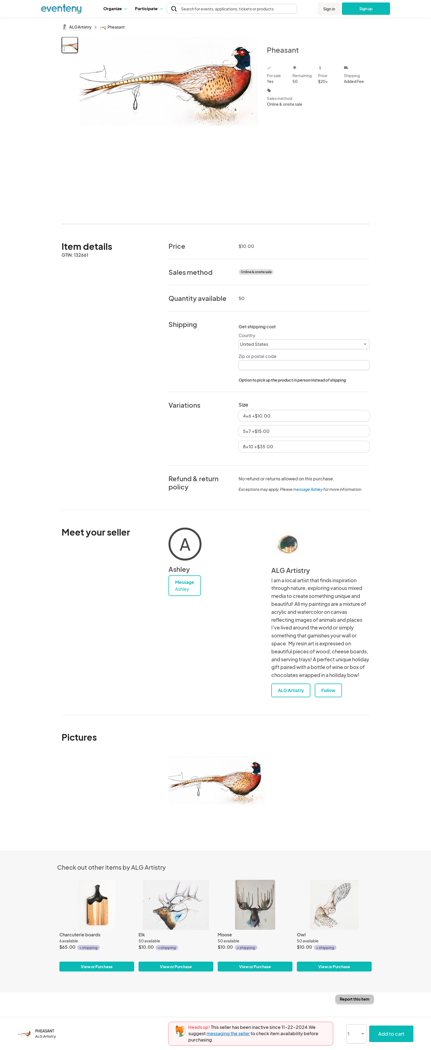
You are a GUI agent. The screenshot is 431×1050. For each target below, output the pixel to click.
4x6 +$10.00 (256, 416)
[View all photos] (169, 126)
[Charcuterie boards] (96, 904)
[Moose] (255, 904)
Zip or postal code (258, 356)
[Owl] (334, 904)
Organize (115, 8)
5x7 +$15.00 (256, 431)
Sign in (329, 8)
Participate (148, 8)
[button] (115, 8)
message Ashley (308, 489)
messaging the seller (228, 1033)
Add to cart (391, 1034)
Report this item (354, 998)
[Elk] (176, 904)
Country (247, 335)
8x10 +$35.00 (258, 446)
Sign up (366, 8)
